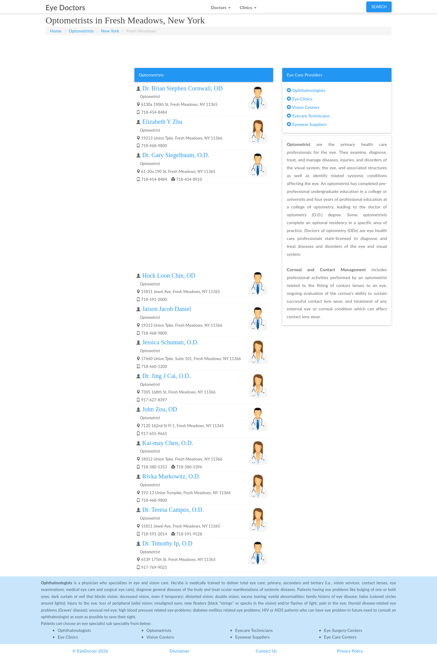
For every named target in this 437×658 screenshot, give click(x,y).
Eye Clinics (300, 98)
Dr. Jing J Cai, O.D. (166, 376)
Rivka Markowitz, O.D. (171, 476)
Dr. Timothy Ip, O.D (167, 543)
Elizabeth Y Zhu (162, 121)
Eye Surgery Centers (343, 630)
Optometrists (81, 30)
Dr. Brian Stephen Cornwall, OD (182, 88)
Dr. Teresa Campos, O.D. (173, 509)
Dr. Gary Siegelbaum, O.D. (175, 155)
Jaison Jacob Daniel (166, 308)
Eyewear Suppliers (307, 124)
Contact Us (266, 650)
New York (110, 30)
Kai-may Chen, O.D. (167, 443)
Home (56, 30)
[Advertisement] (218, 50)
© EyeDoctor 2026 (90, 650)
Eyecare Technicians (308, 115)
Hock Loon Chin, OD (168, 275)
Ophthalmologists (306, 90)
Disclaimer (179, 650)
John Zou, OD (159, 409)
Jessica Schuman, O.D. (170, 342)
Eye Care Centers (340, 636)
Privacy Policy (350, 650)
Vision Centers (303, 107)
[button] (220, 6)
